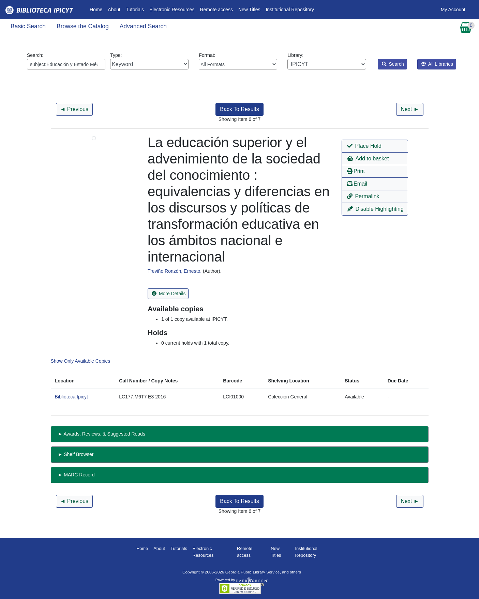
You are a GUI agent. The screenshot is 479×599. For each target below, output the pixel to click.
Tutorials (135, 9)
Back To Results (239, 109)
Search (393, 64)
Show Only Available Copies (80, 361)
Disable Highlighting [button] (375, 209)
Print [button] (356, 171)
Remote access (216, 9)
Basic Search (28, 26)
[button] (375, 146)
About (114, 9)
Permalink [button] (363, 196)
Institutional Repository (290, 9)
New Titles (249, 9)
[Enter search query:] (66, 64)
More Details (168, 293)
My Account (453, 9)
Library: (326, 60)
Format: (238, 60)
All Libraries (437, 64)
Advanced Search (143, 26)
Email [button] (357, 184)
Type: (149, 60)
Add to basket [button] (368, 158)
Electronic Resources (171, 9)
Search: (66, 60)
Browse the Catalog (83, 26)
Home (97, 9)
